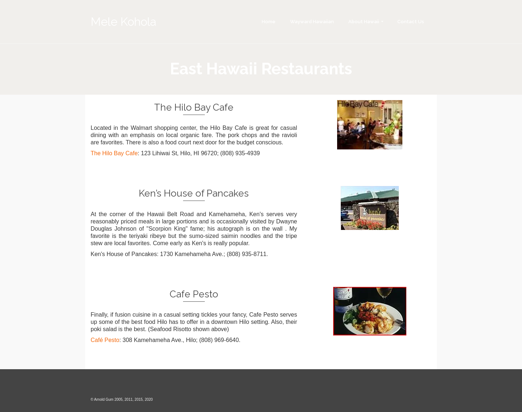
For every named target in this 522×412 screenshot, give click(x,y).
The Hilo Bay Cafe (114, 153)
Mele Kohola (124, 21)
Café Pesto (105, 340)
